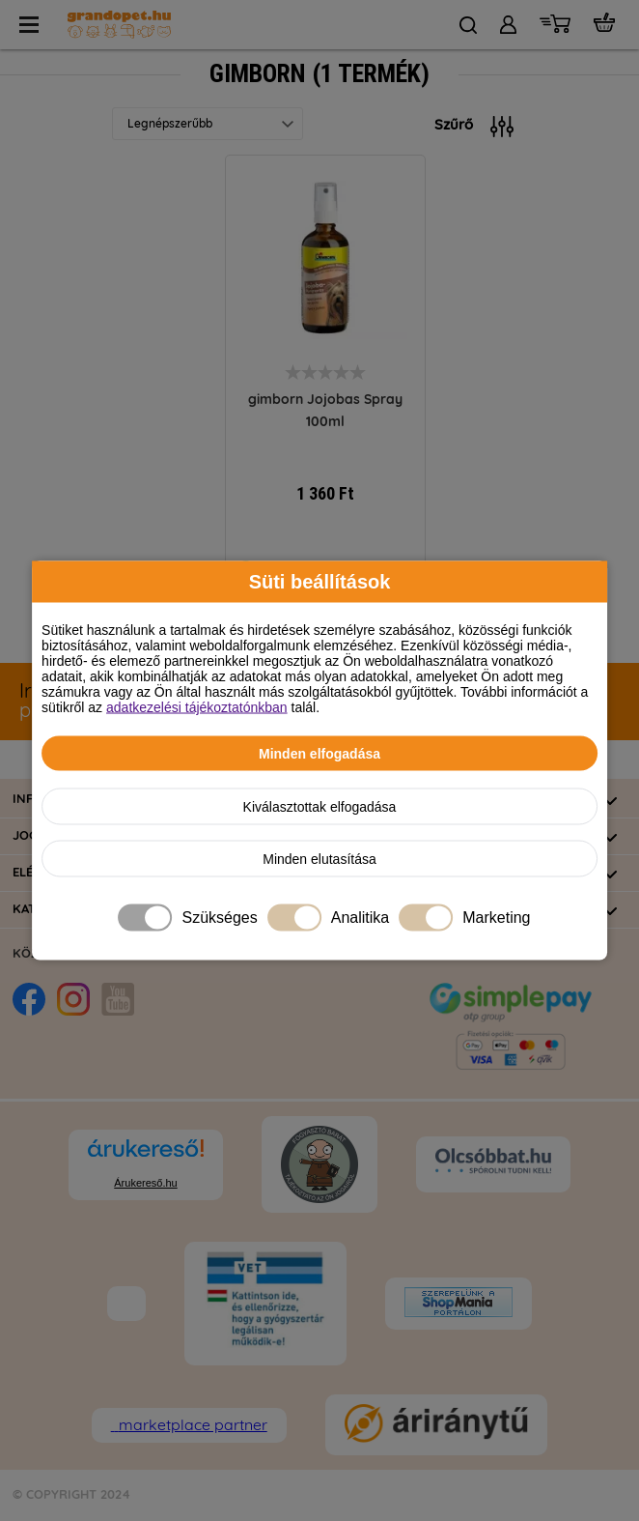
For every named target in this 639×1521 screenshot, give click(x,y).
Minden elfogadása (319, 753)
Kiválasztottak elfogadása (320, 807)
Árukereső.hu (145, 1183)
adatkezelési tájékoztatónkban (197, 707)
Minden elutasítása (319, 859)
